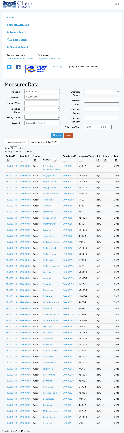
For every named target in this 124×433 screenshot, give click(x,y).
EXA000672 (68, 181)
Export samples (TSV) (16, 142)
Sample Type (13, 103)
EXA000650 (68, 314)
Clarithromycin (49, 223)
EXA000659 (68, 260)
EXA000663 (68, 236)
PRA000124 (11, 166)
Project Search (16, 32)
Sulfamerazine (49, 254)
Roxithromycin (49, 217)
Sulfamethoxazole (51, 266)
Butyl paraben (49, 175)
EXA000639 (68, 380)
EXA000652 (68, 302)
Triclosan (47, 205)
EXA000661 (68, 248)
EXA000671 (68, 187)
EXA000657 (68, 272)
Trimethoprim (49, 236)
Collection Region (75, 111)
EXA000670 (68, 193)
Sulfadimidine (49, 260)
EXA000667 (68, 211)
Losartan (47, 284)
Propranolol (48, 290)
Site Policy (57, 66)
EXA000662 (68, 241)
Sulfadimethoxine (51, 241)
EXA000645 (68, 344)
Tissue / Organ (12, 117)
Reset (68, 135)
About (10, 17)
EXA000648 (68, 326)
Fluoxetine (48, 368)
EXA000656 (68, 278)
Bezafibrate (48, 398)
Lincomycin (48, 211)
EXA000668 (68, 205)
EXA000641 (68, 368)
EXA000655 (68, 284)
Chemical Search (17, 47)
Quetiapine (48, 326)
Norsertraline (49, 374)
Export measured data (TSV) (44, 142)
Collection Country (75, 120)
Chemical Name (75, 102)
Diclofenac (48, 423)
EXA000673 (68, 175)
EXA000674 (68, 166)
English (117, 4)
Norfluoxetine (49, 362)
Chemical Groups (75, 93)
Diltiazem (47, 296)
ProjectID (15, 91)
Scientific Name (15, 110)
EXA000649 (68, 320)
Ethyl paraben (49, 187)
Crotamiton (48, 278)
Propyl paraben (50, 181)
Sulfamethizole (50, 248)
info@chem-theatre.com (49, 58)
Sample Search (17, 40)
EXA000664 (68, 230)
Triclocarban (48, 199)
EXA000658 (68, 266)
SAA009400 (25, 166)
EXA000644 (68, 350)
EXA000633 (68, 417)
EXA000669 (68, 199)
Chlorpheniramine (51, 302)
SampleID (15, 97)
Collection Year (72, 127)
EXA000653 (68, 296)
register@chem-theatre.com (20, 58)
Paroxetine (48, 356)
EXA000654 (68, 290)
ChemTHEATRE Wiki (18, 25)
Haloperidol (48, 338)
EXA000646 (68, 338)
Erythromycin (49, 230)
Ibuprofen (47, 405)
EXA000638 (68, 386)
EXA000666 (68, 217)
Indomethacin (49, 417)
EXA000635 (68, 405)
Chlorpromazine (50, 320)
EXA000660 (68, 254)
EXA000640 (68, 374)
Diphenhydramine (51, 314)
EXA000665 (68, 223)
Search (57, 135)
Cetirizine (47, 308)
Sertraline (47, 380)
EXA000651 (68, 308)
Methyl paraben (50, 193)
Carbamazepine (50, 350)
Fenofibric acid (50, 392)
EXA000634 (68, 411)
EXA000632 (68, 423)
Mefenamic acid (50, 411)
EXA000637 (68, 392)
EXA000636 (68, 398)
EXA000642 (68, 362)
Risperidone (48, 332)
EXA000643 (68, 356)
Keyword (16, 123)
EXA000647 (68, 332)
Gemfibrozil (48, 386)
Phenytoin (47, 344)
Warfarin (47, 272)
